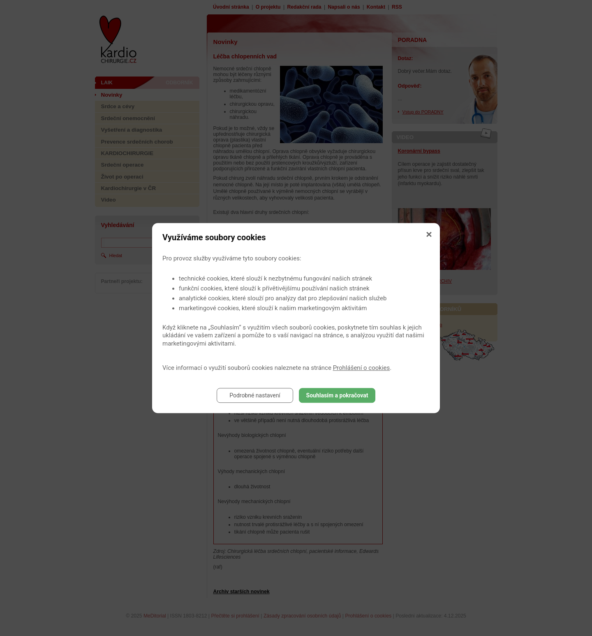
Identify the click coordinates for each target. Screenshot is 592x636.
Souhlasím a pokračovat (337, 395)
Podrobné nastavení (254, 395)
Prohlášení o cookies (361, 367)
